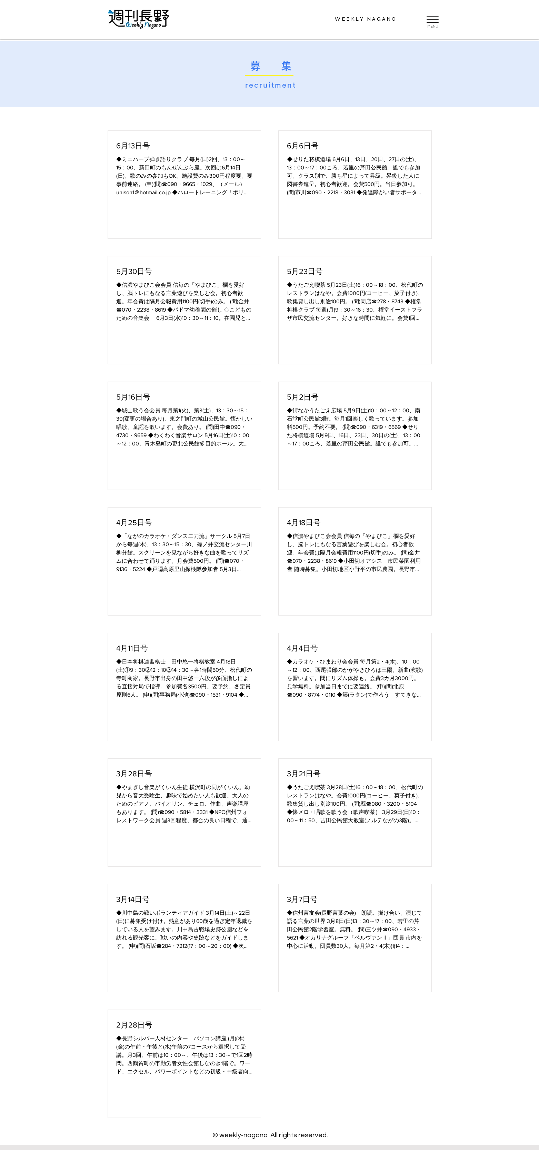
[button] (433, 19)
